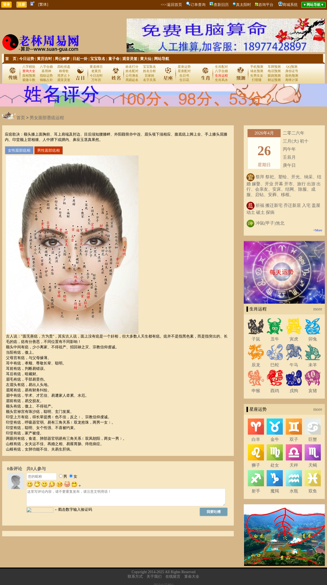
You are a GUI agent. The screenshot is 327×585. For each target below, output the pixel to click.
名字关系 (149, 80)
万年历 (96, 80)
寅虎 (294, 339)
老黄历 (96, 71)
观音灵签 (129, 59)
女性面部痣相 (19, 150)
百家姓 (149, 75)
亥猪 (312, 390)
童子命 (114, 59)
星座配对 (184, 71)
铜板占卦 (46, 80)
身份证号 (291, 71)
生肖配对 (221, 67)
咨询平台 (265, 5)
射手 (256, 491)
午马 (294, 365)
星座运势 (184, 67)
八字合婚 (46, 67)
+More (317, 230)
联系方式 (135, 577)
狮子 (256, 465)
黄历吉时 (44, 59)
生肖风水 (221, 80)
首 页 (10, 59)
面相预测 (28, 75)
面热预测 (291, 75)
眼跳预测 (274, 75)
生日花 (184, 80)
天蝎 (312, 465)
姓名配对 (132, 71)
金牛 (274, 439)
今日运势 (26, 59)
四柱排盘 (63, 67)
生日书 (184, 75)
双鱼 (312, 491)
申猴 (256, 390)
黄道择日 (96, 67)
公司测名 (132, 75)
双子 (294, 439)
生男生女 (256, 75)
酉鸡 (274, 390)
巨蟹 (312, 439)
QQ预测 (291, 67)
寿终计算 (291, 80)
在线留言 (172, 577)
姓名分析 (149, 71)
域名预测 (256, 71)
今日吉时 (96, 75)
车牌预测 (274, 67)
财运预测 (274, 80)
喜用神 (46, 71)
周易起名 (132, 80)
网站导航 (161, 59)
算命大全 (191, 577)
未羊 (312, 365)
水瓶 (294, 491)
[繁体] (43, 4)
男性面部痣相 (48, 150)
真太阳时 (243, 5)
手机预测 (256, 67)
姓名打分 (132, 67)
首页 (20, 117)
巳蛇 (274, 365)
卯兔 (312, 339)
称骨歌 (64, 71)
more (317, 309)
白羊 (256, 439)
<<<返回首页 (171, 5)
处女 (274, 465)
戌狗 (294, 390)
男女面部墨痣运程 (47, 117)
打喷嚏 (257, 80)
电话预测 (274, 71)
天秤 (294, 465)
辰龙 (256, 365)
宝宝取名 (97, 59)
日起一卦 (80, 59)
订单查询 (198, 5)
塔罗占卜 (63, 75)
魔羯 (274, 491)
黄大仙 (145, 59)
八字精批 (28, 67)
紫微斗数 (28, 80)
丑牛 (274, 339)
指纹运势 (46, 75)
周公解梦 (62, 59)
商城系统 (290, 5)
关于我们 (154, 577)
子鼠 (256, 339)
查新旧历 (221, 5)
